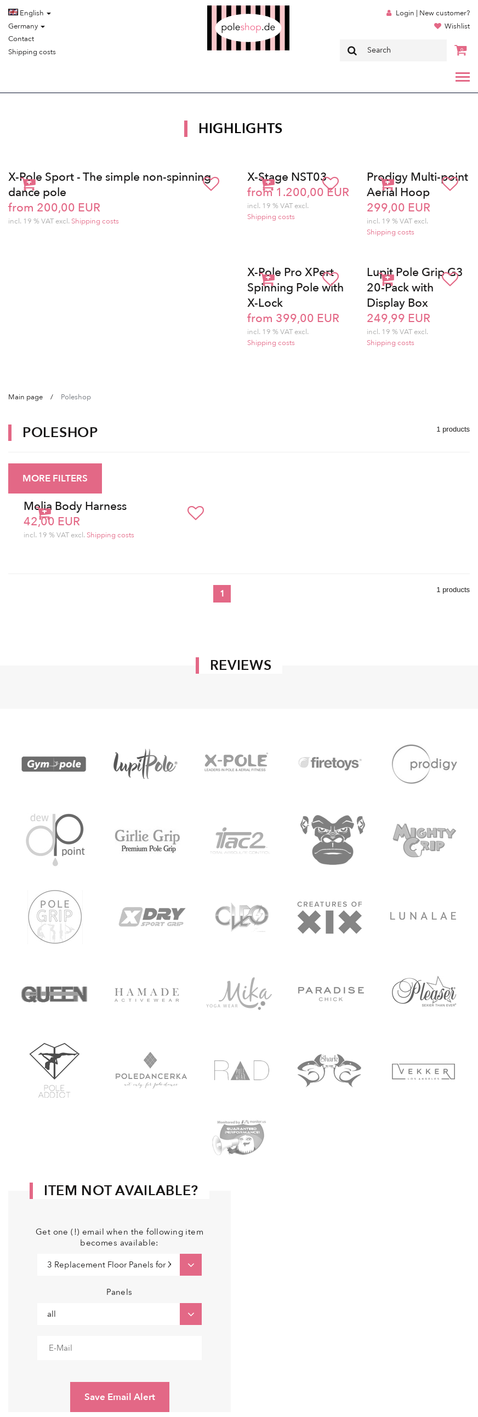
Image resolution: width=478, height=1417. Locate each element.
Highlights (240, 128)
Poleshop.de (222, 9)
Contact (21, 39)
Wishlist (457, 26)
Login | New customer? (433, 13)
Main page (25, 397)
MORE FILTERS (55, 478)
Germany (26, 26)
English (29, 13)
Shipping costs (32, 52)
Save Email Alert (119, 1397)
